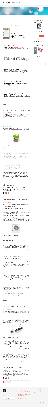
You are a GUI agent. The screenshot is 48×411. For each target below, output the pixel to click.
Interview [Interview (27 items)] (21, 398)
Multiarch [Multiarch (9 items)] (27, 398)
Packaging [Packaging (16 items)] (21, 399)
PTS (21, 48)
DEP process (20, 50)
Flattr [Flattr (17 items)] (27, 395)
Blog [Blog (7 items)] (28, 391)
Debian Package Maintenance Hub (17, 47)
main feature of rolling (7, 204)
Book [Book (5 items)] (29, 391)
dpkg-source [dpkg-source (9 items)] (25, 395)
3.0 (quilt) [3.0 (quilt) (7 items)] (18, 391)
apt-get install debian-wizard (11, 2)
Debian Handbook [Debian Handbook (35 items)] (24, 394)
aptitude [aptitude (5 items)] (27, 391)
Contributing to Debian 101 (23, 80)
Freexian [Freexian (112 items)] (20, 396)
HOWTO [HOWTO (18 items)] (19, 398)
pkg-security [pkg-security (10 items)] (24, 399)
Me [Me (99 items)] (25, 398)
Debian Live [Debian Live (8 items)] (28, 394)
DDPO (25, 48)
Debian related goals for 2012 (10, 25)
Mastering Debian (16, 80)
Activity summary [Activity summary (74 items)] (23, 391)
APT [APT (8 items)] (26, 391)
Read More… (4, 395)
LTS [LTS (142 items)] (23, 398)
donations (24, 93)
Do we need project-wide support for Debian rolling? (16, 110)
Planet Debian (34, 58)
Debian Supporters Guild (35, 34)
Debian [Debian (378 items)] (28, 393)
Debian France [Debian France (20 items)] (20, 394)
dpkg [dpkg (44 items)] (23, 395)
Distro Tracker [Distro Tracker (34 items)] (20, 395)
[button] (3, 104)
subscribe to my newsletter (22, 99)
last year (13, 28)
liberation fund (18, 38)
